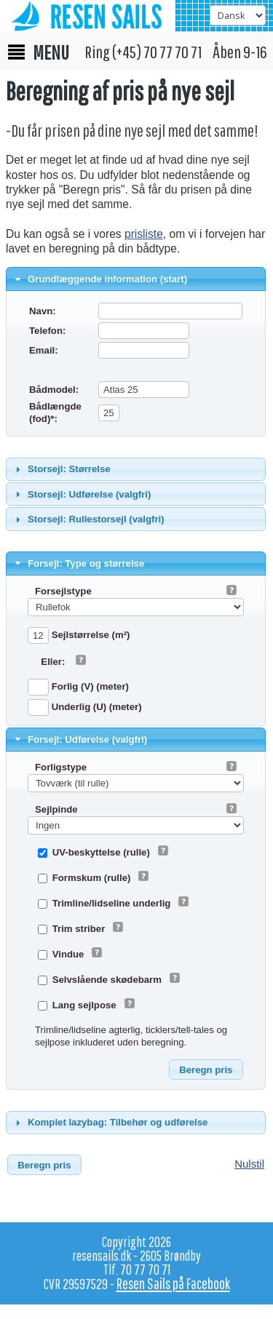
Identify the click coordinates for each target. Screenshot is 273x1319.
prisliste (143, 234)
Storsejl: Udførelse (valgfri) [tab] (81, 494)
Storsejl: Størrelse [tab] (61, 469)
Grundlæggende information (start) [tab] (100, 279)
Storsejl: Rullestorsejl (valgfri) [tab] (88, 519)
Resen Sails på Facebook (173, 1283)
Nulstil (249, 1163)
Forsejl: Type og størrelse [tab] (78, 563)
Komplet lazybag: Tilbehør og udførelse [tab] (110, 1122)
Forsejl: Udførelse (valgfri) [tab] (80, 739)
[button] (206, 1069)
